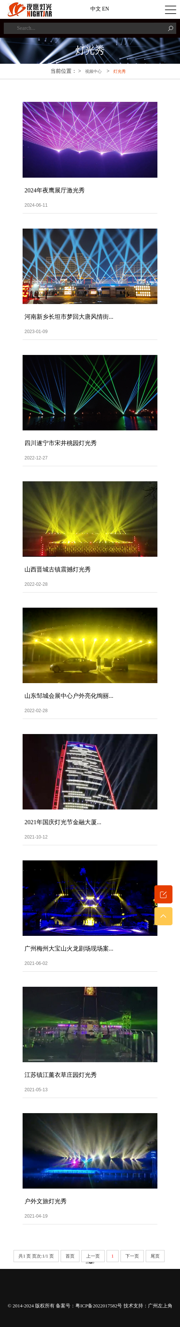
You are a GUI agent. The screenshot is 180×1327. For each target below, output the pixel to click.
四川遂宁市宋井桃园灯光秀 (60, 443)
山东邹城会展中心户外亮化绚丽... (68, 696)
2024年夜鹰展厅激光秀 (54, 190)
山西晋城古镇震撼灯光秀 (57, 569)
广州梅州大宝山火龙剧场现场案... (68, 948)
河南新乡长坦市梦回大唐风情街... (68, 316)
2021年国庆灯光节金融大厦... (62, 822)
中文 (95, 9)
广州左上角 (160, 1306)
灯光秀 (119, 71)
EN (105, 9)
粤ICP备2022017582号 (98, 1306)
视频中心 (93, 71)
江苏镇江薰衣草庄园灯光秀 (60, 1075)
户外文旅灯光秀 (45, 1201)
